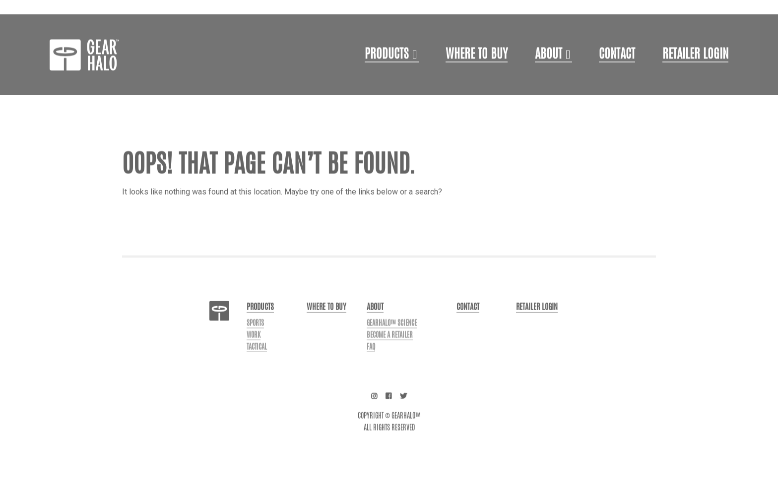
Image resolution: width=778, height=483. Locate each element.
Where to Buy (477, 73)
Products (387, 73)
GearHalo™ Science (392, 341)
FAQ (371, 365)
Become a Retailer (390, 353)
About (548, 73)
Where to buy (326, 325)
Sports (255, 341)
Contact (617, 73)
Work (253, 353)
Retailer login (695, 73)
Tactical (257, 365)
